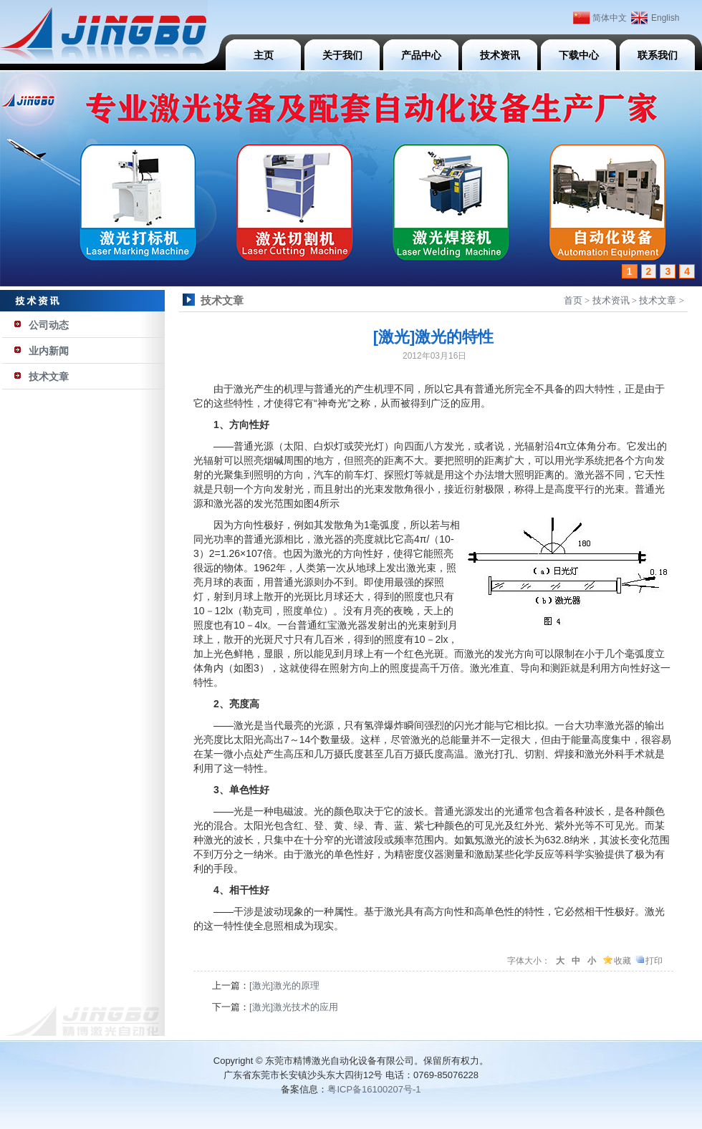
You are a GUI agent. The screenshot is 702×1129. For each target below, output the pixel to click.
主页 (264, 55)
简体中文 (609, 18)
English (665, 18)
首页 (573, 300)
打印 (654, 961)
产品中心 (421, 55)
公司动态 (49, 325)
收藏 (622, 961)
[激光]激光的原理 (284, 985)
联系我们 (658, 55)
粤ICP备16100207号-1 (373, 1089)
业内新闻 (49, 351)
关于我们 (342, 55)
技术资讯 (500, 55)
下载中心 (579, 55)
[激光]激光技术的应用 (293, 1007)
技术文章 (49, 376)
